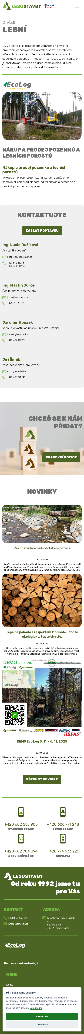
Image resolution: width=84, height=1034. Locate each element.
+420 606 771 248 (63, 824)
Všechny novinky (42, 779)
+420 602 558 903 (21, 824)
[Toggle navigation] (77, 6)
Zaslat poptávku (42, 231)
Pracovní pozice (61, 457)
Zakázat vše (42, 1024)
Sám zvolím (36, 1008)
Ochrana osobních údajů (21, 963)
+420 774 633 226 (63, 851)
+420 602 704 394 (21, 851)
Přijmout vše (42, 1016)
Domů (9, 984)
